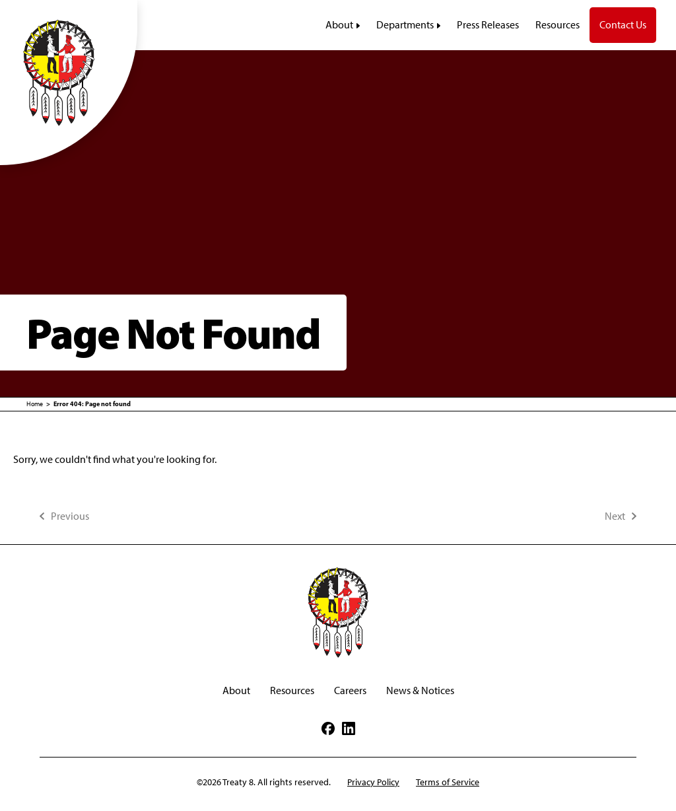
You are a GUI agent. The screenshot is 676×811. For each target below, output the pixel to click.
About (236, 690)
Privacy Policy (373, 782)
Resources (292, 690)
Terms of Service (447, 782)
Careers (350, 690)
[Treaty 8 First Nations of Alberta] (69, 72)
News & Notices (420, 690)
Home (34, 404)
